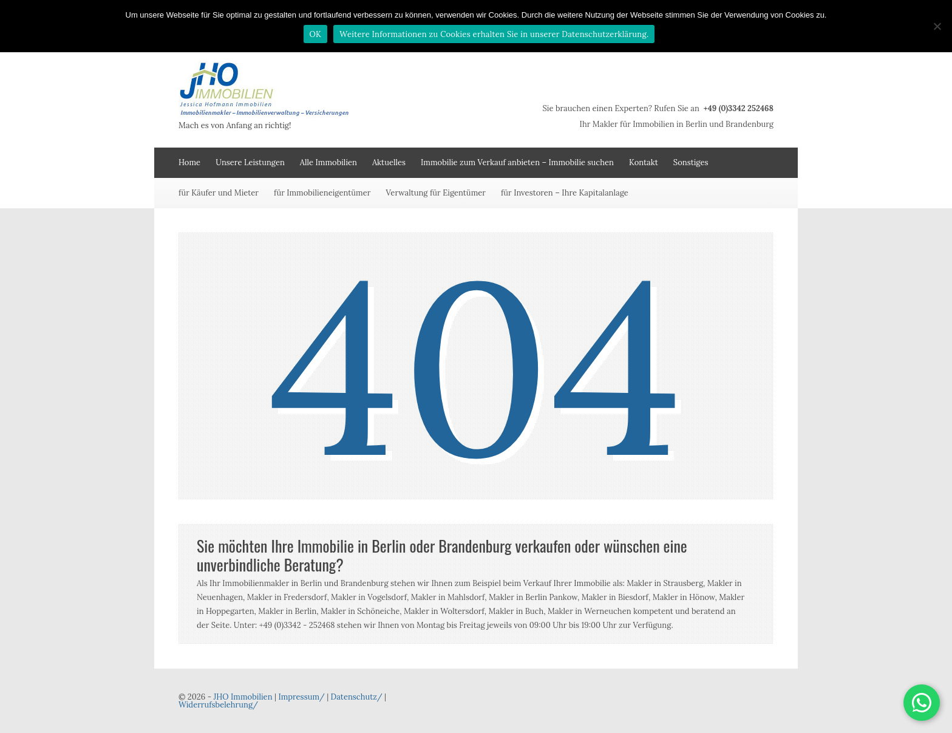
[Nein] (937, 26)
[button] (921, 702)
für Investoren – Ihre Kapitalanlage (564, 193)
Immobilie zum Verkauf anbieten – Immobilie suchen (517, 162)
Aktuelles (389, 162)
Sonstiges (691, 162)
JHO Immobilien (242, 697)
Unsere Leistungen (250, 162)
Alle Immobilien (328, 162)
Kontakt (643, 162)
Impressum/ (301, 697)
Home (189, 162)
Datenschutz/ (356, 697)
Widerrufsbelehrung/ (218, 705)
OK (316, 34)
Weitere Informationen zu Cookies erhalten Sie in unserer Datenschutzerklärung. (493, 34)
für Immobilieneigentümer (322, 193)
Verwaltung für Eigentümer (436, 193)
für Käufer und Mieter (218, 193)
